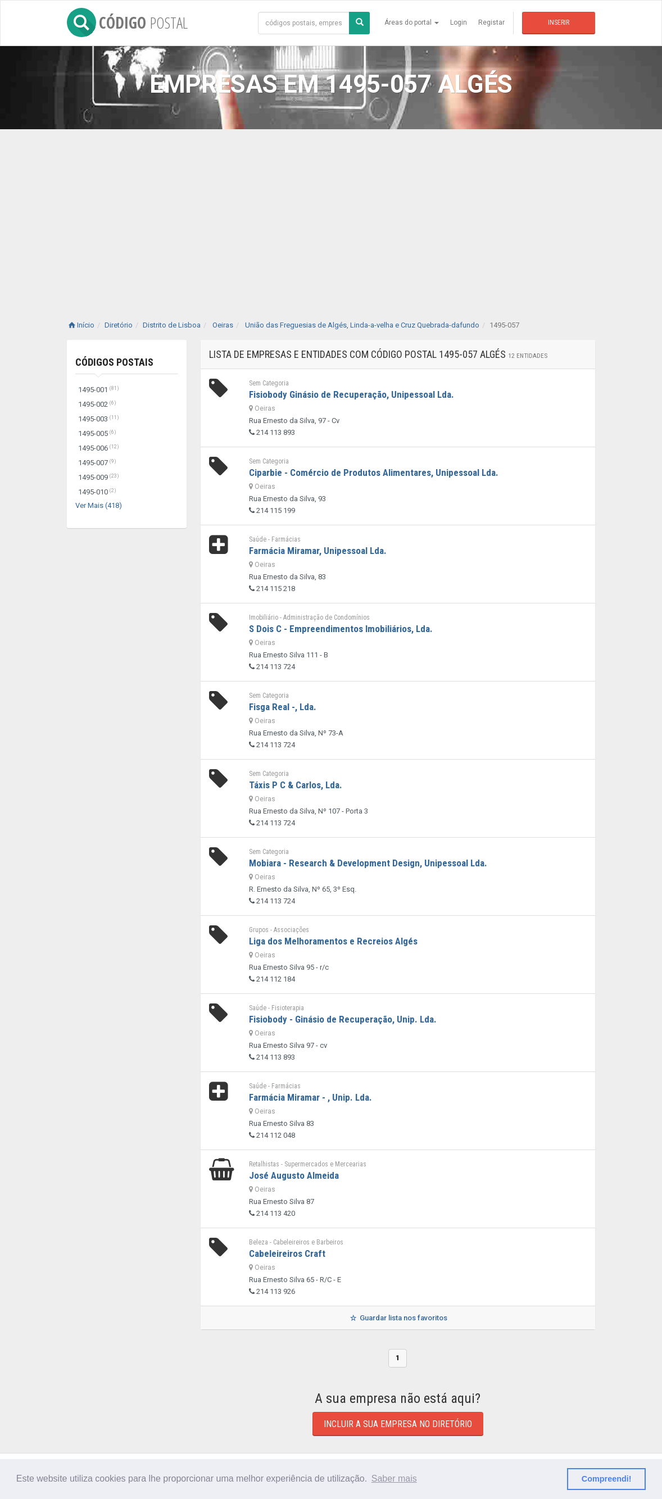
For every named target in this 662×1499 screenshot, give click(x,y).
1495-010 (97, 492)
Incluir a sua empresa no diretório (398, 1424)
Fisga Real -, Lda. (282, 706)
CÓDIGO (127, 22)
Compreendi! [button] (607, 1478)
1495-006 (98, 448)
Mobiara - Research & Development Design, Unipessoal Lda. (368, 863)
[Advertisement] (331, 213)
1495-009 (98, 477)
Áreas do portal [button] (411, 22)
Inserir (558, 22)
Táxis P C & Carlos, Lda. (295, 785)
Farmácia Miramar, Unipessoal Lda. (318, 550)
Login (458, 22)
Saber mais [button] (394, 1478)
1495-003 (98, 419)
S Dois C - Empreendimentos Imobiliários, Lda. (341, 628)
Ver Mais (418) (98, 505)
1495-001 (98, 389)
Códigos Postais (114, 362)
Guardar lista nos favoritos (397, 1318)
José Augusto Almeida (294, 1175)
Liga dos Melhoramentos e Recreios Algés (333, 941)
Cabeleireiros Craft (287, 1253)
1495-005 (97, 433)
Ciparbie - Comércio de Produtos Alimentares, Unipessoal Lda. (373, 472)
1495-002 (97, 404)
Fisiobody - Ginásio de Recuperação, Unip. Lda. (343, 1019)
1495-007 (97, 462)
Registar (491, 22)
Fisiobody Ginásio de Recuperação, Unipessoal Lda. (351, 394)
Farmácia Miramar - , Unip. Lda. (310, 1097)
